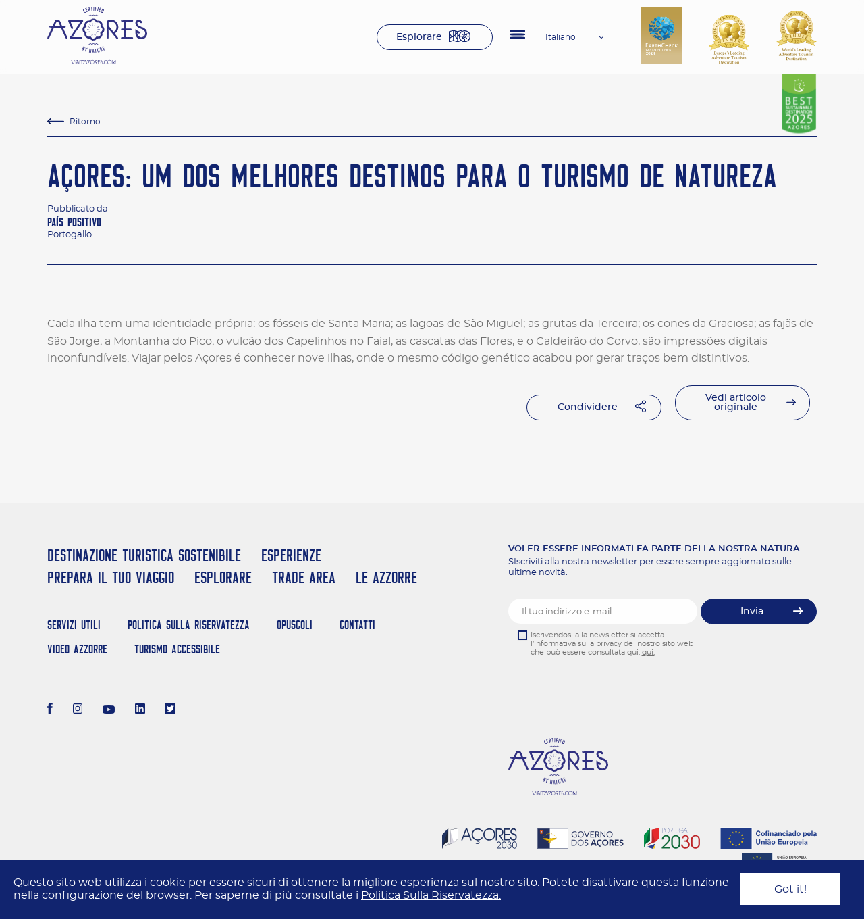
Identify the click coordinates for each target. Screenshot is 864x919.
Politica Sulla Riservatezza (189, 624)
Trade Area (303, 577)
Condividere (588, 407)
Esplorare (419, 37)
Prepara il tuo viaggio (110, 577)
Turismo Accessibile (177, 649)
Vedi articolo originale (735, 402)
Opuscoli (295, 624)
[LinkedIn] (140, 710)
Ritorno (85, 122)
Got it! (790, 889)
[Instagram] (78, 710)
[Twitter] (170, 710)
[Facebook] (50, 710)
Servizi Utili (74, 624)
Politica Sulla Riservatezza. (431, 895)
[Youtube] (109, 710)
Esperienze (291, 555)
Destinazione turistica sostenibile (144, 555)
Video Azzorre (77, 649)
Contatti (357, 624)
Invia (751, 611)
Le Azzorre (386, 577)
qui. (648, 652)
